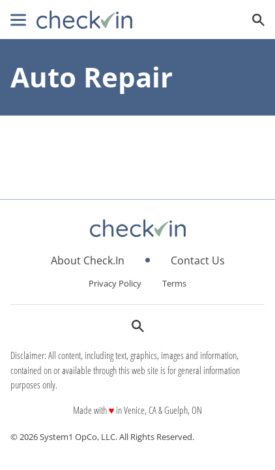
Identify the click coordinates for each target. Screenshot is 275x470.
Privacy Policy (115, 283)
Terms (174, 283)
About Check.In (87, 260)
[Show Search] (258, 20)
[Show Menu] (18, 20)
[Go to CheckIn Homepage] (84, 19)
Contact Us (198, 260)
